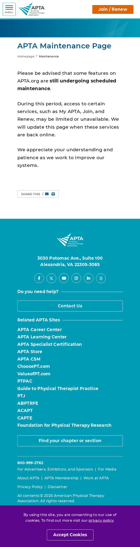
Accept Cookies (70, 534)
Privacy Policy (30, 487)
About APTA (28, 478)
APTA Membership (61, 478)
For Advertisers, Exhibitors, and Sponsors (55, 469)
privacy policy (101, 520)
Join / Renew (112, 9)
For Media (107, 469)
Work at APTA (96, 478)
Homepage (25, 56)
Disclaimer (57, 487)
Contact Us (70, 305)
